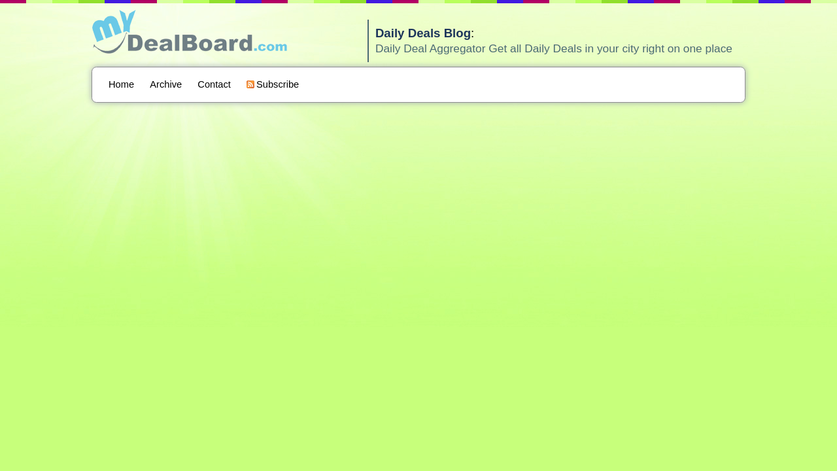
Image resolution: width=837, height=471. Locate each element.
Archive (166, 84)
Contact (214, 84)
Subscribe (273, 84)
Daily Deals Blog (423, 33)
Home (121, 84)
